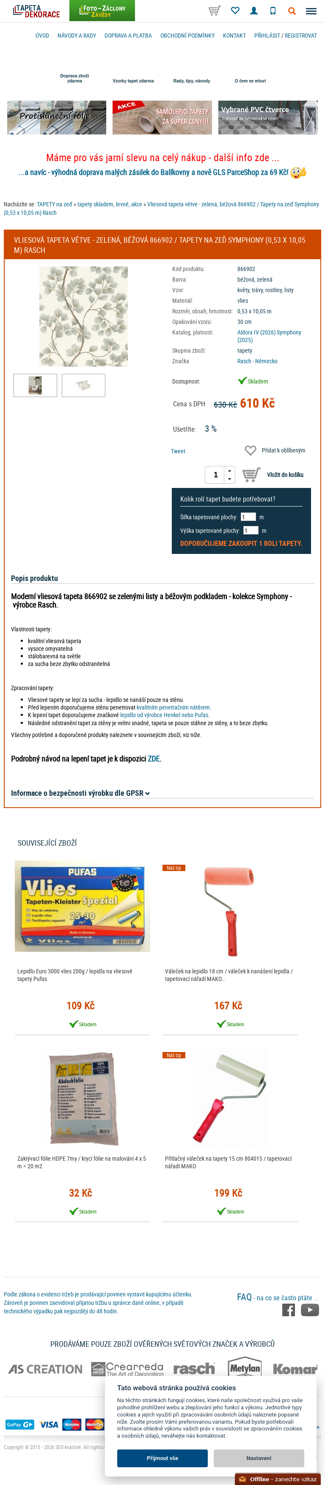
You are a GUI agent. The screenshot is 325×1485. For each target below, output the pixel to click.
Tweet (178, 451)
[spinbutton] (215, 474)
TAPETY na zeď (54, 204)
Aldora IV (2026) (256, 332)
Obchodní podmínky (187, 35)
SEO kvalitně (68, 1447)
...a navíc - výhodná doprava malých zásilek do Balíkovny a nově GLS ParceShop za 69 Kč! (153, 172)
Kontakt (234, 35)
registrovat (301, 35)
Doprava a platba (128, 35)
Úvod (42, 35)
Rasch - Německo (257, 361)
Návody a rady (77, 35)
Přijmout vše (162, 1458)
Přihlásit (267, 35)
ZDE (154, 758)
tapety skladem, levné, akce (109, 204)
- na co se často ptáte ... (278, 1297)
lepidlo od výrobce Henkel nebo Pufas (164, 715)
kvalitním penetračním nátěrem (173, 707)
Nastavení (259, 1458)
